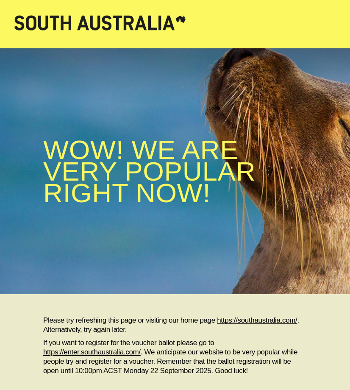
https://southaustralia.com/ (257, 320)
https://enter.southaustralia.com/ (92, 352)
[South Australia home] (175, 24)
